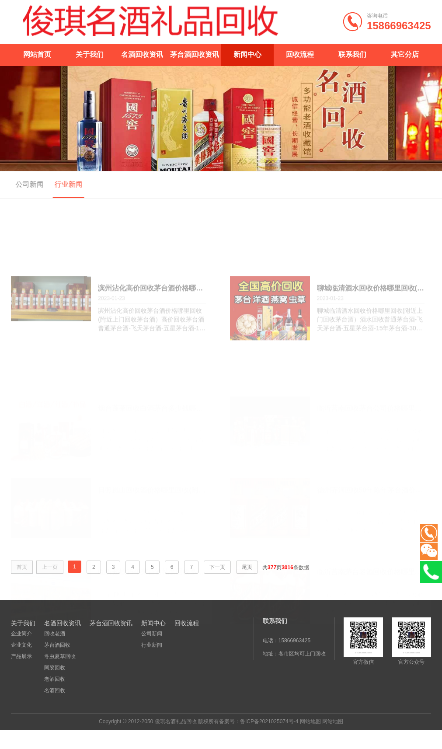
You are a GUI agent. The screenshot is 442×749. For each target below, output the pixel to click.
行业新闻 (56, 184)
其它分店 (405, 54)
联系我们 (352, 54)
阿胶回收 (54, 668)
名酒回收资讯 (142, 54)
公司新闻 (17, 184)
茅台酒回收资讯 (194, 54)
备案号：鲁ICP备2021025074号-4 (258, 721)
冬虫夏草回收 (60, 656)
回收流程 (300, 54)
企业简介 (21, 634)
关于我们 (90, 54)
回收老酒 (54, 634)
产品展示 (21, 656)
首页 (425, 184)
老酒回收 (54, 679)
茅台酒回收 (57, 645)
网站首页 (37, 54)
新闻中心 (247, 54)
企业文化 (21, 645)
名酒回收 (54, 690)
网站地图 (310, 721)
